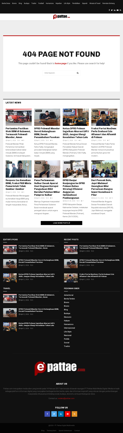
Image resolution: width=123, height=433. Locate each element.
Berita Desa (6, 3)
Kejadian (59, 3)
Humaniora (50, 3)
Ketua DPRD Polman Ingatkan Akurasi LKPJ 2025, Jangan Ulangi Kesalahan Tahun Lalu (76, 133)
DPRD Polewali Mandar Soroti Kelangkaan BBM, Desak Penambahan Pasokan (47, 133)
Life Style (67, 3)
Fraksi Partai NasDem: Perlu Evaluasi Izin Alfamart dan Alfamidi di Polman (103, 133)
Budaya (26, 3)
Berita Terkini (69, 299)
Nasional (67, 162)
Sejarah (84, 3)
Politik (66, 339)
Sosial (66, 343)
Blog (20, 3)
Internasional (69, 328)
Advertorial (68, 110)
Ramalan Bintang (108, 3)
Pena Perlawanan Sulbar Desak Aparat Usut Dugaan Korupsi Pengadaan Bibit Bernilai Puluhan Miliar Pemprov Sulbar (47, 187)
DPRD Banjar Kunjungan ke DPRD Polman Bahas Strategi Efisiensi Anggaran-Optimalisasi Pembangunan (74, 189)
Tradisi (33, 3)
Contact (77, 430)
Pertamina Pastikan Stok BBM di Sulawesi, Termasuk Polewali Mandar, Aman (18, 133)
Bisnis (14, 3)
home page (61, 63)
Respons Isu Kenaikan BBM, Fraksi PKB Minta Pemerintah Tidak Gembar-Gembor (18, 184)
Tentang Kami (51, 430)
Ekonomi (10, 110)
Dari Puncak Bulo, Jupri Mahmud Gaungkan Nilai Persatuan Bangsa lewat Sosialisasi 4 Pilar (102, 187)
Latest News (13, 102)
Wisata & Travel (95, 3)
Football (41, 3)
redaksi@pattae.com (66, 398)
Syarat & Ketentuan (65, 430)
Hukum (38, 162)
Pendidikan (76, 3)
